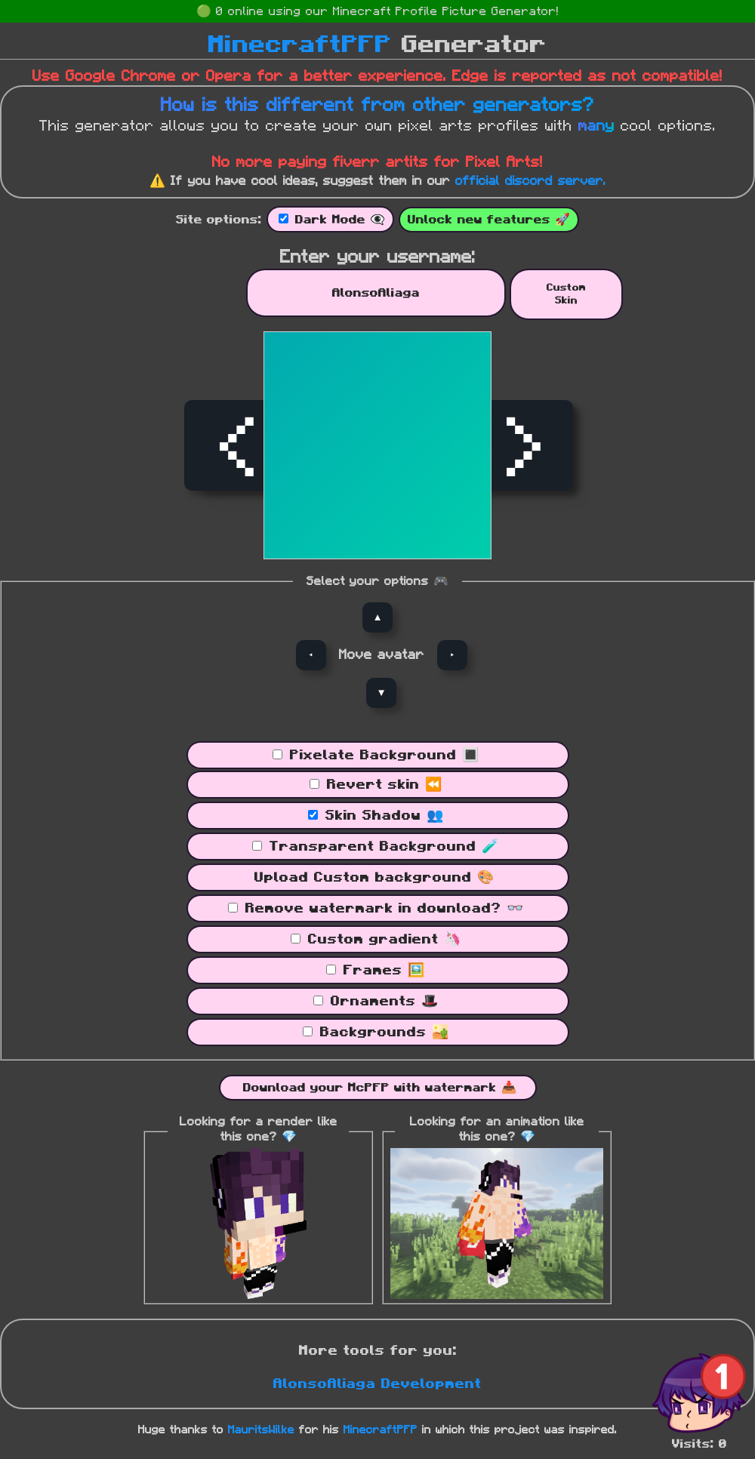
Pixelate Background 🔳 (384, 755)
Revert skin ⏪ (384, 785)
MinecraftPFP (300, 44)
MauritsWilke (261, 1430)
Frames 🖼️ (384, 970)
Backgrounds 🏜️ (384, 1032)
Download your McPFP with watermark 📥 (379, 1088)
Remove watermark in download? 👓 (384, 909)
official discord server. (530, 180)
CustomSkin (566, 294)
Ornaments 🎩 (384, 1001)
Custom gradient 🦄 (384, 940)
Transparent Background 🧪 (384, 847)
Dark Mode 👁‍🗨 (340, 220)
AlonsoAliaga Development (377, 1384)
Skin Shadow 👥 (384, 816)
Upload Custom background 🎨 (374, 878)
